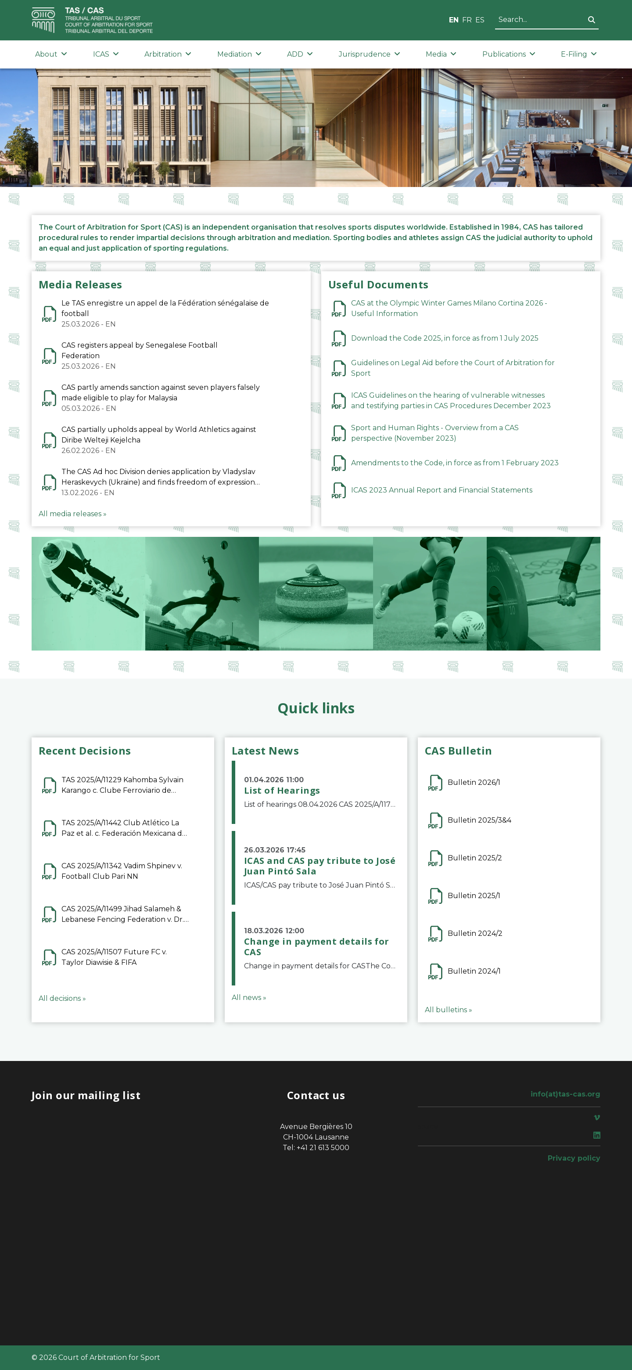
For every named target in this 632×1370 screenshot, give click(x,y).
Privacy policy (574, 1158)
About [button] (51, 54)
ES (480, 20)
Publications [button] (508, 54)
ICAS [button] (106, 54)
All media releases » (73, 514)
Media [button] (441, 54)
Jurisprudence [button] (369, 54)
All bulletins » (448, 1010)
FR (467, 20)
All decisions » (62, 998)
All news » (249, 997)
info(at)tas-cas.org (565, 1094)
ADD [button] (300, 54)
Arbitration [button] (167, 54)
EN (454, 20)
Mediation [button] (239, 54)
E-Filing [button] (579, 54)
